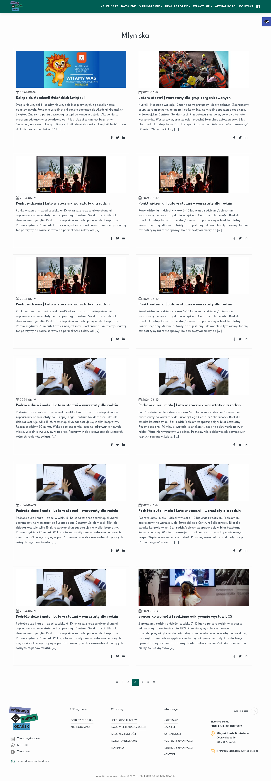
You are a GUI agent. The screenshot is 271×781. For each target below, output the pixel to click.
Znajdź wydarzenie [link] (25, 738)
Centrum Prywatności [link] (178, 748)
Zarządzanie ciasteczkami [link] (30, 761)
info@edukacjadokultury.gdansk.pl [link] (237, 751)
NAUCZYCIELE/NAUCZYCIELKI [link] (128, 727)
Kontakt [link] (246, 6)
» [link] (154, 682)
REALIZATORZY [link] (176, 6)
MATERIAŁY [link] (117, 748)
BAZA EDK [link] (128, 6)
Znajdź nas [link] (20, 751)
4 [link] (142, 682)
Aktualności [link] (225, 6)
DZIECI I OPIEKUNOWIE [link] (124, 741)
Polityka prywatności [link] (178, 741)
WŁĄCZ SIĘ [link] (201, 6)
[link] (266, 21)
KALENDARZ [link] (109, 6)
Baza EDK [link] (19, 745)
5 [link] (148, 682)
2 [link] (128, 682)
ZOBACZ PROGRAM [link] (82, 720)
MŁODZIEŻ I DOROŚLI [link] (123, 734)
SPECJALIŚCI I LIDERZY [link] (124, 720)
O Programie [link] (149, 6)
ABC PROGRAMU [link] (80, 727)
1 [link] (122, 682)
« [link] (117, 682)
